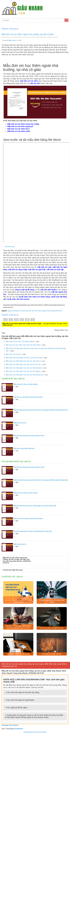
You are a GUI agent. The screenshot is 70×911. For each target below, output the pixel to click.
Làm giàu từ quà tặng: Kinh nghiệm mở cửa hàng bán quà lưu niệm (18, 627)
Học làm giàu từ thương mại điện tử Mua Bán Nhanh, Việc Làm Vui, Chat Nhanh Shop (18, 600)
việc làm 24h (35, 83)
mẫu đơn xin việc (44, 267)
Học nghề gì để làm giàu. (17, 707)
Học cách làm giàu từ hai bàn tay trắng (23, 692)
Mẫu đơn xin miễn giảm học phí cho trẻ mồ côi (23, 364)
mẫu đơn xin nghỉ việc (37, 269)
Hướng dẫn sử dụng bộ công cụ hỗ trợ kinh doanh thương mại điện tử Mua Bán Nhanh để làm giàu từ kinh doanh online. (34, 716)
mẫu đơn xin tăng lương (17, 269)
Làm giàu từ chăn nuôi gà (51, 654)
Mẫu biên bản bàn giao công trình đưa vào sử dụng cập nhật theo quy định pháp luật (41, 410)
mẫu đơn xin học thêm (29, 81)
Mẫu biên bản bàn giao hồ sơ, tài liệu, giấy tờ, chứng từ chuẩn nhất (35, 505)
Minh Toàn (12, 40)
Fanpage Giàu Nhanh (10, 725)
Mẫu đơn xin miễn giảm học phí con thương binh (24, 368)
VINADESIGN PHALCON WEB (34, 732)
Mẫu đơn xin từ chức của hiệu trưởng (20, 341)
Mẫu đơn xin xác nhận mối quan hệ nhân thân (23, 345)
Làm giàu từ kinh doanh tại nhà (18, 654)
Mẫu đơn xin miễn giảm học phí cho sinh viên (23, 361)
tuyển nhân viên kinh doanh (18, 299)
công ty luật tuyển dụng (24, 290)
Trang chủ (5, 29)
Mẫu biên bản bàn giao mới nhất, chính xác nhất (24, 358)
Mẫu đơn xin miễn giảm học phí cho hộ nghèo (23, 371)
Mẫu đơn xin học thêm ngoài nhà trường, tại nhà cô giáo (28, 34)
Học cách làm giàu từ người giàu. (21, 700)
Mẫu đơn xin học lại (13, 354)
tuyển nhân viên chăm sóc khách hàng (34, 297)
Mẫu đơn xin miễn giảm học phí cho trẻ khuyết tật (24, 375)
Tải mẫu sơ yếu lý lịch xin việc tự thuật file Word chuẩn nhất (33, 531)
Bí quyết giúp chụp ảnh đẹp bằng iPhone (51, 601)
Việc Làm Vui (14, 29)
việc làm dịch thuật (47, 290)
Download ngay (9, 246)
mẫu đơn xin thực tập (55, 269)
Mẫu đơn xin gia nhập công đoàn (24, 448)
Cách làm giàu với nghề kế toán (51, 628)
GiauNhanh (18, 729)
